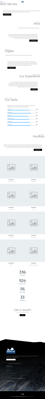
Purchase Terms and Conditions (11, 373)
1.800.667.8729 (8, 383)
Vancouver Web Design (29, 396)
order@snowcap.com (9, 370)
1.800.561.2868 (8, 369)
